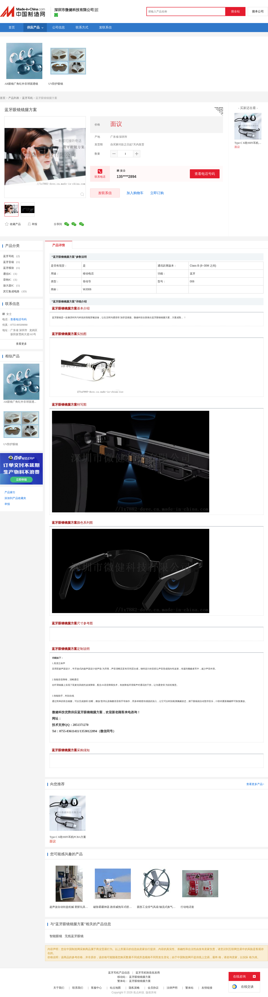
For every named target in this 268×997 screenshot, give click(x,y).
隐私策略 (134, 987)
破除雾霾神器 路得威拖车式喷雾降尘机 (116, 907)
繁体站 (189, 987)
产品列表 (13, 98)
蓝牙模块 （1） (12, 268)
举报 (32, 224)
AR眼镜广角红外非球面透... (19, 401)
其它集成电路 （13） (15, 291)
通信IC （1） (11, 273)
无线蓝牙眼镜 (74, 936)
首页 (2, 98)
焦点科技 (138, 992)
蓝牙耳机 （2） (12, 256)
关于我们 (58, 987)
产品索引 (10, 492)
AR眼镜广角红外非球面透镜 (21, 83)
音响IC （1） (11, 279)
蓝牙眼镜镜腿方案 (140, 976)
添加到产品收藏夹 (15, 498)
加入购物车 (135, 193)
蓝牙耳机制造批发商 (148, 972)
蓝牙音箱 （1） (12, 262)
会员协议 (153, 987)
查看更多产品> (255, 784)
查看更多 (21, 343)
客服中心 (96, 987)
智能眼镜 (56, 936)
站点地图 (115, 987)
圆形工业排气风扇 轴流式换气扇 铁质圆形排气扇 (166, 907)
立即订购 (157, 193)
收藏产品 (13, 224)
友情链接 (207, 987)
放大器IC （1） (12, 285)
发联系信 (105, 193)
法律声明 (172, 987)
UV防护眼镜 (55, 83)
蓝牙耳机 (27, 98)
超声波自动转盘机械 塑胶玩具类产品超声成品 (77, 907)
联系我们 (77, 987)
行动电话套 (187, 907)
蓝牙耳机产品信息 (119, 972)
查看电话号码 (205, 174)
